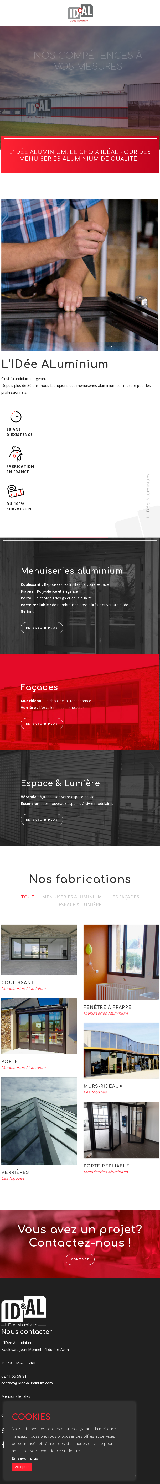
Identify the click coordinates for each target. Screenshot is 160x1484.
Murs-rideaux (103, 1086)
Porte (9, 1061)
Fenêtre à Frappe (108, 1007)
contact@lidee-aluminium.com (27, 1382)
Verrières (15, 1172)
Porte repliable (107, 1166)
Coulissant (17, 983)
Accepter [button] (22, 1466)
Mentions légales (15, 1396)
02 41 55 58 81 (14, 1376)
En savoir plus (25, 1458)
